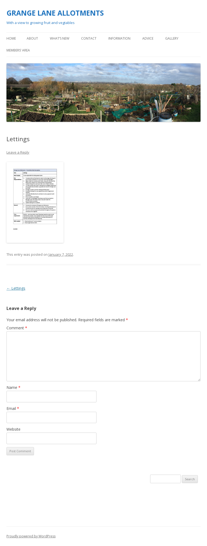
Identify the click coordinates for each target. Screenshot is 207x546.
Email (12, 408)
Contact (88, 38)
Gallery (171, 38)
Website (13, 429)
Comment (16, 327)
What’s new (59, 38)
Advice (147, 38)
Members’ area (18, 50)
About (32, 38)
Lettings (15, 288)
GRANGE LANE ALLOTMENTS (55, 13)
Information (119, 38)
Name (13, 387)
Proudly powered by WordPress (31, 536)
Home (11, 38)
